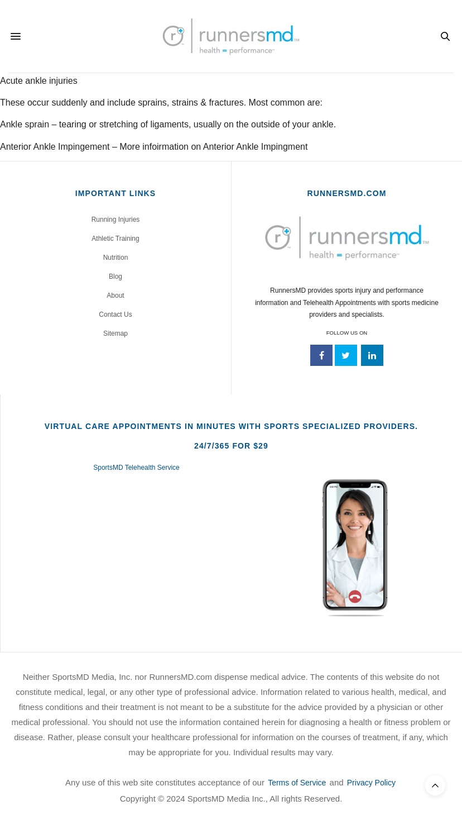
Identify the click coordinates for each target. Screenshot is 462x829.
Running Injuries (116, 219)
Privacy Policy (371, 782)
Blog (115, 276)
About (115, 295)
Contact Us (115, 314)
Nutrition (115, 257)
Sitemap (115, 333)
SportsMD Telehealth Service (136, 467)
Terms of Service (297, 782)
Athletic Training (115, 238)
